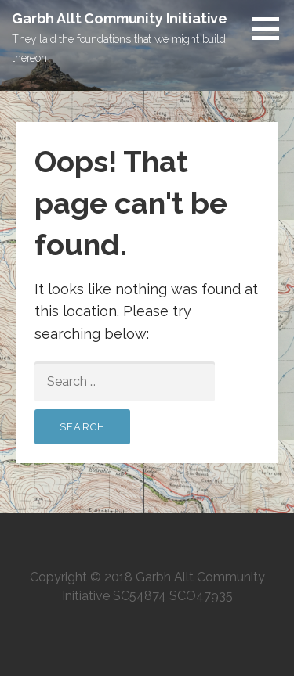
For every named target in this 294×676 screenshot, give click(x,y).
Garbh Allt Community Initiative (119, 18)
